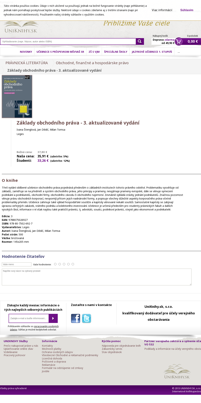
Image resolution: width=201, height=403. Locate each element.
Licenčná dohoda (52, 358)
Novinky (26, 51)
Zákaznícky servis (112, 348)
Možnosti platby (51, 348)
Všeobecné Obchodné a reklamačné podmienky (70, 355)
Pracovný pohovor (14, 355)
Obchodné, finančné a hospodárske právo (92, 62)
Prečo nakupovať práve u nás (21, 345)
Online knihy (21, 25)
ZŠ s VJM (94, 51)
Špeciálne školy (115, 51)
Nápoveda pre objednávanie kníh (121, 345)
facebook (76, 319)
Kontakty (47, 345)
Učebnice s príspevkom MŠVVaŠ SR (60, 51)
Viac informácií (162, 10)
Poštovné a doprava (54, 361)
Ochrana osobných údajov (57, 352)
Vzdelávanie (11, 352)
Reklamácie (48, 365)
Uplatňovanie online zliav (18, 348)
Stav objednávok (112, 352)
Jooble (45, 371)
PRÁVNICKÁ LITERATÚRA (26, 62)
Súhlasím (186, 10)
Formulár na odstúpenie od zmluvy (62, 368)
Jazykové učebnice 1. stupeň (152, 51)
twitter (87, 319)
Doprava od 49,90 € (164, 39)
